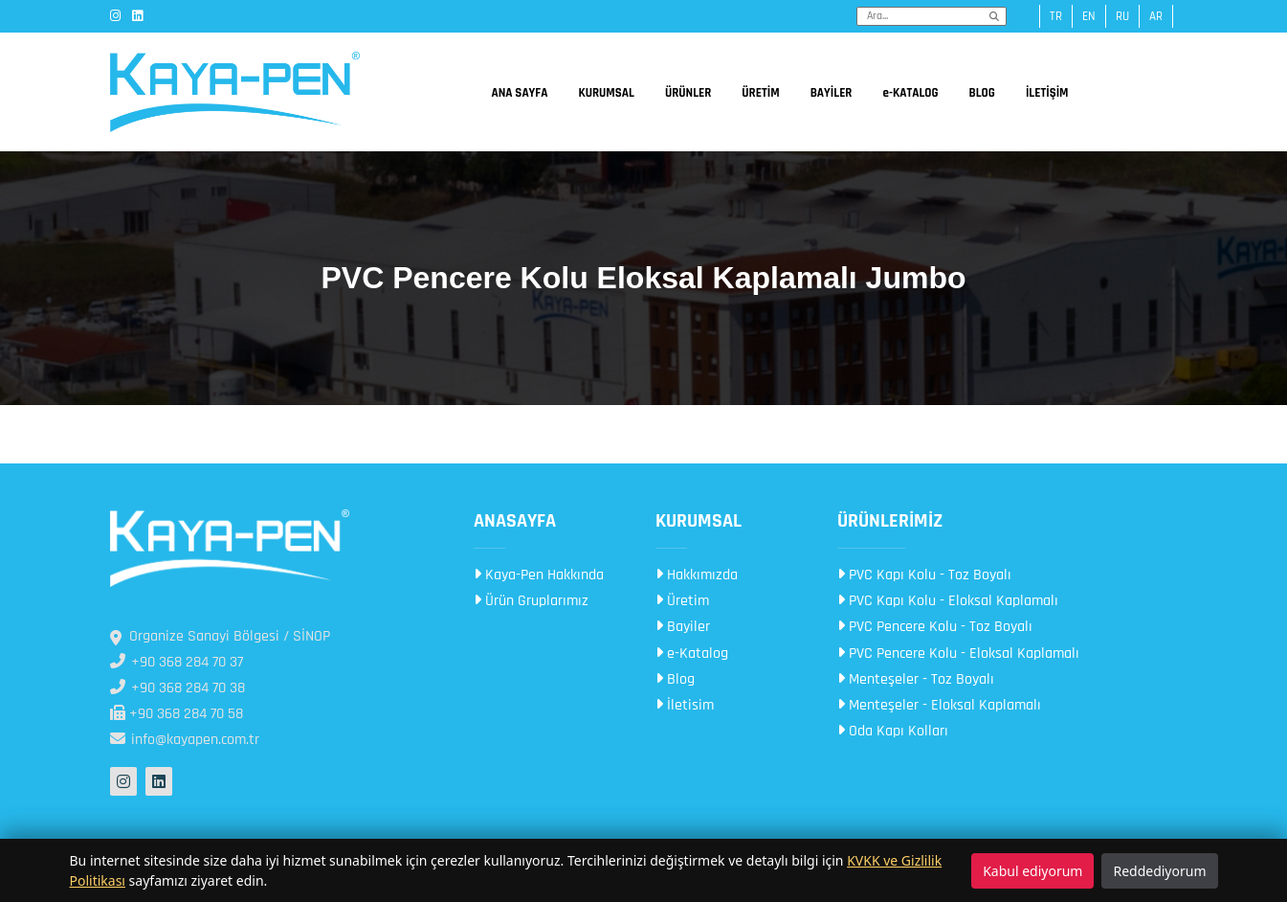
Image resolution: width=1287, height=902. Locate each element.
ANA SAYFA (519, 93)
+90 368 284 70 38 (177, 688)
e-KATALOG (910, 93)
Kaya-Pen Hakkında (539, 575)
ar (1156, 16)
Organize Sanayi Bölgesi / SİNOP (220, 636)
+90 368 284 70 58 (176, 714)
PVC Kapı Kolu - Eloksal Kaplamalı (947, 601)
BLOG (982, 93)
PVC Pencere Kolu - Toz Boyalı (934, 627)
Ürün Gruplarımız (531, 601)
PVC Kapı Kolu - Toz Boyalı (924, 575)
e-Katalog (691, 653)
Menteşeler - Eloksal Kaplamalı (939, 705)
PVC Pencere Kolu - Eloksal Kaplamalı (958, 653)
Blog (675, 679)
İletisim (684, 705)
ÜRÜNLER (688, 93)
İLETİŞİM (1047, 93)
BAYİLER (831, 93)
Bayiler (682, 627)
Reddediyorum (1159, 871)
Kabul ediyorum (1032, 871)
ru (1122, 16)
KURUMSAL (605, 93)
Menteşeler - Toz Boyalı (915, 679)
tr (1056, 16)
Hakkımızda (696, 575)
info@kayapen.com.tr (184, 740)
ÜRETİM (760, 93)
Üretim (682, 601)
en (1089, 16)
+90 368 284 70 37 (176, 662)
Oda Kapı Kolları (892, 731)
